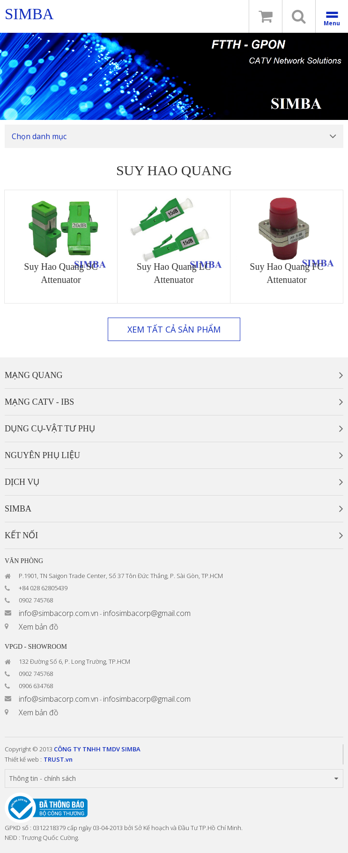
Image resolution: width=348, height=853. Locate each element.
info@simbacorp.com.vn (58, 613)
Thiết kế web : (23, 759)
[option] (174, 76)
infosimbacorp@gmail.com (147, 613)
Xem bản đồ (38, 627)
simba (29, 14)
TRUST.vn (58, 759)
